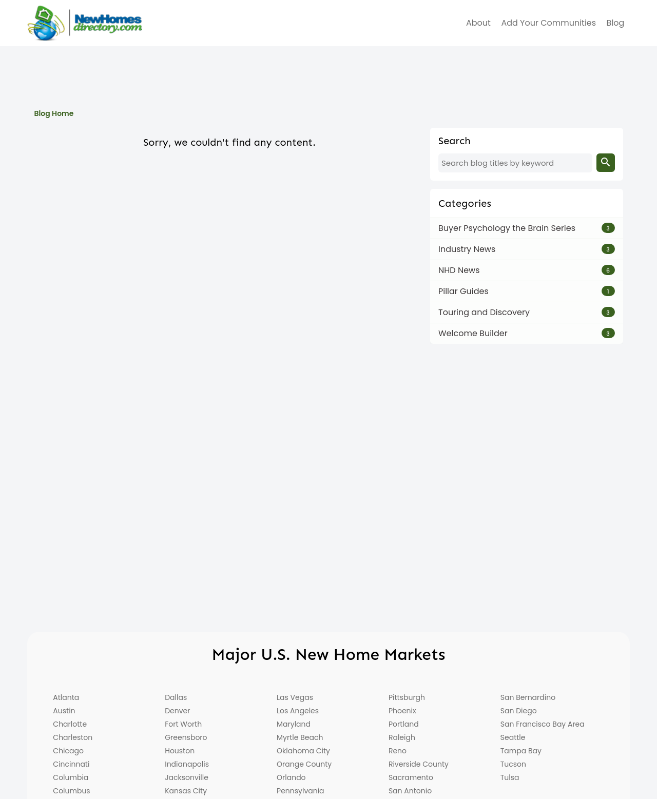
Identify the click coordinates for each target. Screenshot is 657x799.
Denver (177, 711)
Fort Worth (183, 724)
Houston (180, 751)
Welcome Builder (473, 333)
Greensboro (186, 737)
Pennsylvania (300, 791)
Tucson (513, 764)
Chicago (68, 751)
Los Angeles (298, 711)
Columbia (70, 777)
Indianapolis (187, 764)
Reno (398, 751)
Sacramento (411, 777)
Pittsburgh (407, 697)
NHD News (459, 270)
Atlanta (66, 697)
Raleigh (402, 737)
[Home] (84, 23)
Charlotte (70, 724)
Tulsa (509, 777)
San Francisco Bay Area (542, 724)
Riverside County (419, 764)
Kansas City (186, 791)
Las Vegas (295, 697)
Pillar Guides (463, 291)
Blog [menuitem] (616, 23)
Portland (404, 724)
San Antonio (410, 791)
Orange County (304, 764)
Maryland (294, 724)
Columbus (71, 791)
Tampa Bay (521, 751)
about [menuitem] (478, 23)
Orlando (291, 777)
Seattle (513, 737)
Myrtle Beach (300, 737)
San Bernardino (527, 697)
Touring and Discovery (484, 312)
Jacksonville (186, 777)
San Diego (518, 711)
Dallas (176, 697)
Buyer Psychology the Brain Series (506, 228)
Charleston (72, 737)
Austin (64, 711)
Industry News (466, 249)
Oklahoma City (303, 751)
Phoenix (402, 711)
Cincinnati (71, 764)
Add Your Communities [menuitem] (548, 23)
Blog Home (53, 113)
